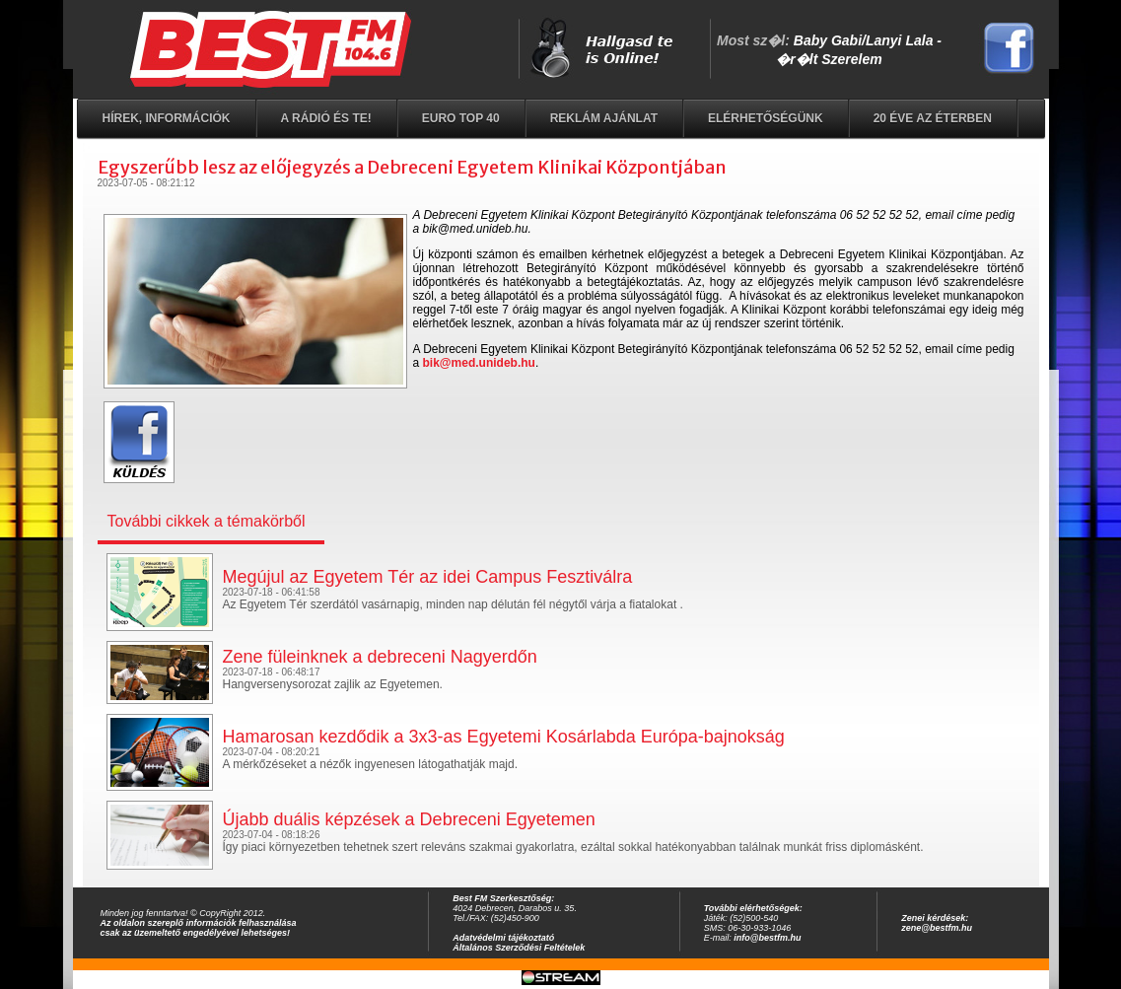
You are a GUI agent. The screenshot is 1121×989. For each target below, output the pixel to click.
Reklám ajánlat (604, 118)
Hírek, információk (167, 118)
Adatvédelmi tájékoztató (503, 938)
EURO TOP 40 (461, 118)
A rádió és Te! (326, 118)
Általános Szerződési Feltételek (519, 948)
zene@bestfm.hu (936, 928)
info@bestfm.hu (767, 938)
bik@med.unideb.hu (479, 363)
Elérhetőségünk (765, 118)
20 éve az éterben (933, 118)
